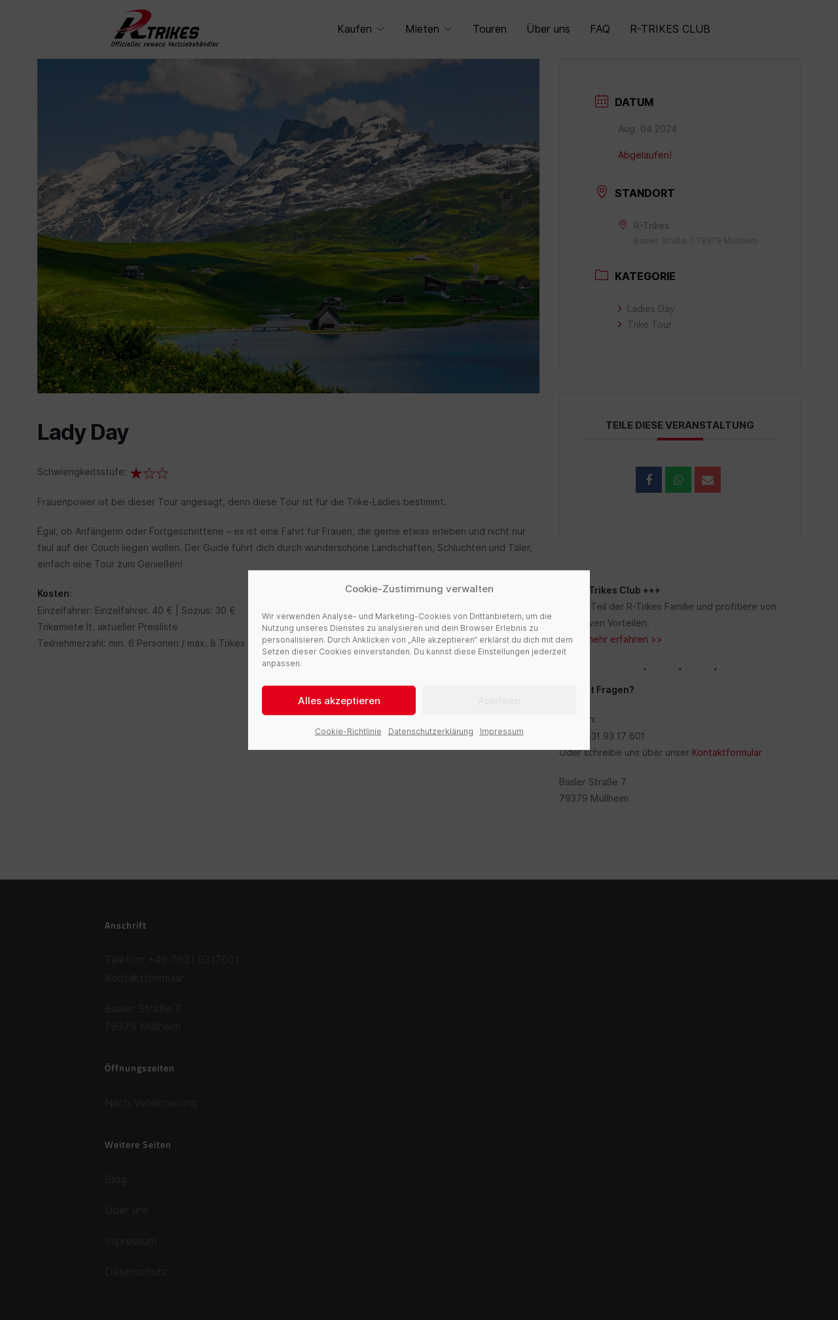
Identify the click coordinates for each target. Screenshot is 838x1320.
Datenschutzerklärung (430, 731)
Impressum (502, 731)
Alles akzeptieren (339, 700)
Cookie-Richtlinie (348, 731)
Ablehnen (499, 700)
